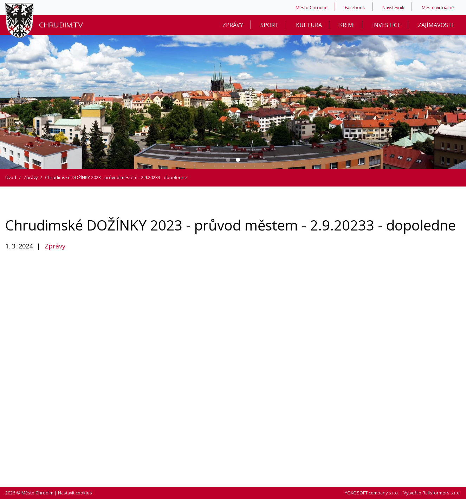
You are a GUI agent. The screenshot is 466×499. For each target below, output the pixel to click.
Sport (269, 25)
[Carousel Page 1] (228, 160)
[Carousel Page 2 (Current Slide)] (238, 160)
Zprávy (232, 25)
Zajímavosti (436, 25)
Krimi (347, 25)
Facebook (355, 7)
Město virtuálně (438, 7)
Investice (386, 25)
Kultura (309, 25)
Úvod (10, 177)
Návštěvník (393, 7)
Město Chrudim (312, 7)
